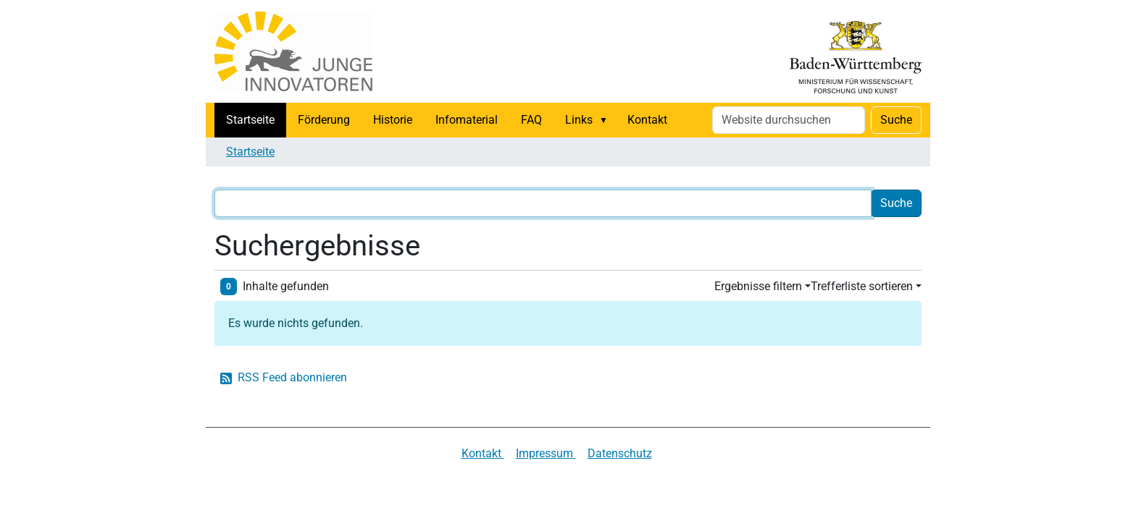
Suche (896, 120)
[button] (606, 120)
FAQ (531, 120)
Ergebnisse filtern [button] (758, 286)
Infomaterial (466, 120)
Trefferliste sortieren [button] (862, 286)
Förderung (324, 120)
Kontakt (647, 120)
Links (579, 120)
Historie (392, 120)
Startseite (250, 120)
